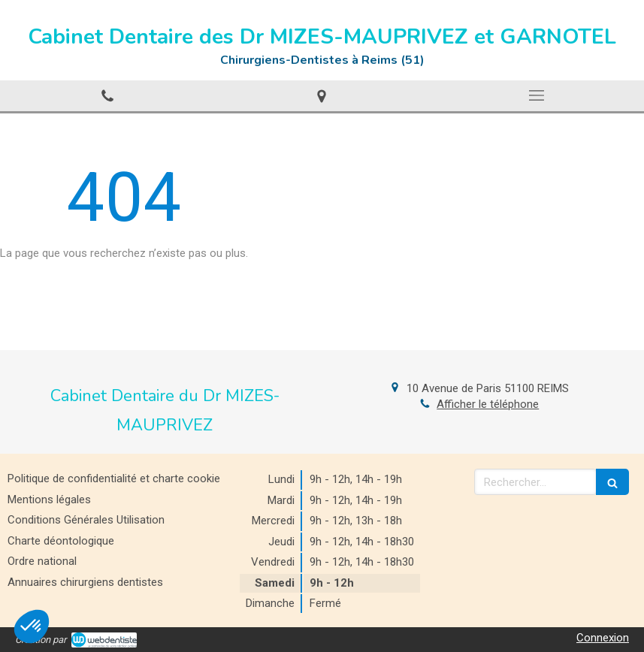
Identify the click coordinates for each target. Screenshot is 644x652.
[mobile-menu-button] (536, 95)
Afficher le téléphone (488, 404)
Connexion (602, 637)
